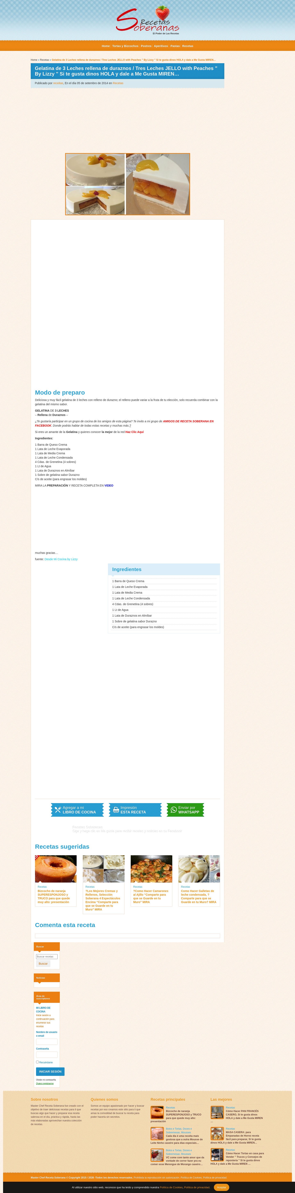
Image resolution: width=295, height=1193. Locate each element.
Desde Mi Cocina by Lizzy (61, 559)
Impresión (133, 810)
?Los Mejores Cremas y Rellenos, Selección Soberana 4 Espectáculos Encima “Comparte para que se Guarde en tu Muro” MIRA (102, 900)
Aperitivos (161, 46)
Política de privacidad (214, 1177)
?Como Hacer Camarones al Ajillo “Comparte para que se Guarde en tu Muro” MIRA (150, 896)
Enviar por (188, 810)
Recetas (187, 46)
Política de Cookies (191, 1177)
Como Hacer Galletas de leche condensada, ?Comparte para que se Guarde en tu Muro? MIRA (199, 896)
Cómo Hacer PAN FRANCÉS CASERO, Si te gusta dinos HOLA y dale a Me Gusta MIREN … (237, 1116)
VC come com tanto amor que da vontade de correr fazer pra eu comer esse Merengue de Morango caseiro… (177, 1161)
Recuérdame (44, 1062)
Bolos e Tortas (174, 1128)
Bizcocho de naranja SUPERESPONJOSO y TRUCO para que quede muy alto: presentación (54, 896)
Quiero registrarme (44, 1083)
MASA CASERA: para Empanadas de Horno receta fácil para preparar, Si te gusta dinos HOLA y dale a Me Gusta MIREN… (236, 1137)
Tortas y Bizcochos (125, 46)
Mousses (186, 1132)
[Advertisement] (127, 120)
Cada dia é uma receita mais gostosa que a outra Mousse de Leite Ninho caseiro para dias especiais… (177, 1139)
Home (106, 46)
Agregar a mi (79, 810)
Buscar (43, 963)
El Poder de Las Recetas (147, 20)
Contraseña (42, 1048)
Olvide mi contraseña (46, 1080)
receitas (58, 83)
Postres (146, 46)
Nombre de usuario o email (46, 1034)
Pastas (175, 46)
